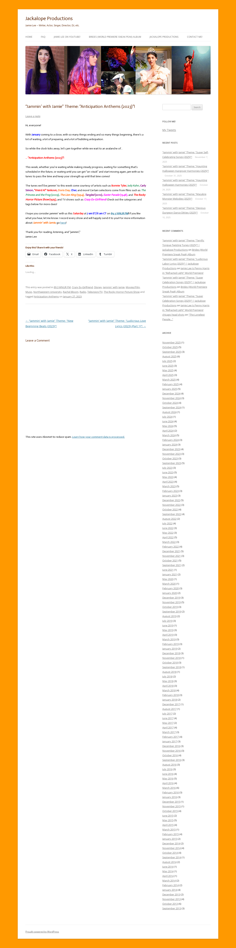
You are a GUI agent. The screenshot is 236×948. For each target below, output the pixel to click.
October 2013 (170, 903)
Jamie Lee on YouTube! (67, 36)
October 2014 (170, 852)
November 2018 (171, 658)
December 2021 (171, 551)
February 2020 (170, 588)
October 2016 (170, 755)
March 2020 (169, 583)
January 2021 (169, 574)
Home (28, 36)
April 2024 (168, 430)
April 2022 (168, 537)
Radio (83, 292)
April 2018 (168, 685)
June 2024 (167, 421)
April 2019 (168, 634)
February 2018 (170, 695)
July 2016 (167, 769)
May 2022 (167, 532)
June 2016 (167, 774)
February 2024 (170, 440)
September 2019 (171, 611)
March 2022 (169, 542)
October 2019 (170, 607)
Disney (98, 287)
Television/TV (95, 292)
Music (28, 292)
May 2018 (167, 681)
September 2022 (171, 514)
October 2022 (170, 509)
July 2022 (167, 523)
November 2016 (171, 750)
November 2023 (171, 454)
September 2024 (171, 407)
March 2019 (169, 639)
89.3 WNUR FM (62, 287)
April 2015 (168, 825)
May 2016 (167, 778)
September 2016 (171, 760)
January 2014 (169, 890)
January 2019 (169, 648)
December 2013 (171, 894)
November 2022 (171, 505)
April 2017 (168, 727)
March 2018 (169, 690)
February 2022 (170, 546)
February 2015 (170, 834)
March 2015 (169, 829)
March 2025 (169, 379)
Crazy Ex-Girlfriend (82, 287)
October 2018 (170, 662)
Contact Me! (194, 36)
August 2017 (169, 709)
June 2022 (167, 528)
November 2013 (171, 899)
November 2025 (171, 342)
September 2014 (171, 857)
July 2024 (167, 416)
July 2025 (167, 361)
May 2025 (167, 370)
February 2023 (170, 491)
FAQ (43, 36)
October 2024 (170, 403)
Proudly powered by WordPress (42, 931)
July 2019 (167, 621)
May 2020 (167, 579)
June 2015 (167, 815)
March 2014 (169, 880)
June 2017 (167, 718)
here (63, 222)
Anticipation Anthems (46, 296)
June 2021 (167, 570)
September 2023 (171, 463)
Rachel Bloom (70, 292)
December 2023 (171, 449)
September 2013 (171, 908)
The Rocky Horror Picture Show (122, 292)
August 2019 (169, 616)
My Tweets (169, 130)
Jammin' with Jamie (114, 287)
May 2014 (167, 871)
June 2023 (167, 472)
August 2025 (169, 356)
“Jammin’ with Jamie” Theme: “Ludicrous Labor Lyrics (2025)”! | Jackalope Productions (185, 263)
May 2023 (167, 477)
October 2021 (170, 560)
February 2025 (170, 384)
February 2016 (170, 792)
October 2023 (170, 458)
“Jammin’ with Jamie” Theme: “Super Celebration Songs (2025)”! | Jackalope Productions (184, 282)
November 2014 (171, 848)
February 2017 (170, 736)
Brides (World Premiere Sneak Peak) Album (115, 36)
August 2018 (169, 672)
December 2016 (171, 746)
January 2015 (169, 839)
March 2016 (169, 788)
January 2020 (169, 593)
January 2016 (169, 797)
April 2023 (168, 481)
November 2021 (171, 556)
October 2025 (170, 347)
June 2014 (167, 866)
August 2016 (169, 764)
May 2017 (167, 723)
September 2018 (171, 667)
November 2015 (171, 806)
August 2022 (169, 518)
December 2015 (171, 801)
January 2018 (169, 699)
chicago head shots (173, 314)
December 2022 (171, 500)
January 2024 (169, 444)
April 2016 (168, 783)
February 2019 (170, 644)
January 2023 (169, 495)
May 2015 (167, 820)
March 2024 (169, 435)
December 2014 (171, 843)
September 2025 (171, 351)
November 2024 (171, 398)
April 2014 (168, 876)
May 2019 (167, 630)
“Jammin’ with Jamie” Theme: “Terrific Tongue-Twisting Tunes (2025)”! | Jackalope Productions (183, 245)
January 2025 (169, 389)
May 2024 (167, 426)
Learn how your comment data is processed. (98, 437)
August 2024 (169, 412)
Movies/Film (133, 287)
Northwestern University (47, 292)
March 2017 (169, 732)
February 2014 (170, 885)
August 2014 (169, 862)
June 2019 (167, 625)
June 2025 (167, 365)
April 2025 (168, 375)
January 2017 (169, 741)
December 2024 (171, 393)
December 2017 (171, 704)
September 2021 (171, 565)
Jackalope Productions (49, 18)
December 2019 (171, 597)
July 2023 (167, 467)
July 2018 (167, 676)
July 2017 (167, 713)
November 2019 (171, 602)
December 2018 (171, 653)
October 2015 (170, 811)
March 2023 (169, 486)
